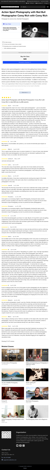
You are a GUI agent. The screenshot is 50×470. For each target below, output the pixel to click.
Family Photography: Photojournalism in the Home (13, 420)
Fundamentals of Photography (9, 363)
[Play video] (35, 29)
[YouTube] (17, 445)
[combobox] (32, 7)
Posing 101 (4, 401)
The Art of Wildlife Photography (10, 382)
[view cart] (32, 3)
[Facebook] (20, 445)
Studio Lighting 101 (30, 382)
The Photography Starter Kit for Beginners (36, 419)
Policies (25, 468)
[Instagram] (23, 445)
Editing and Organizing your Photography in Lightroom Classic (37, 363)
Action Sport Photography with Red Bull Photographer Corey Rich (10, 29)
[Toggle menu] (47, 7)
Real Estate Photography (32, 401)
